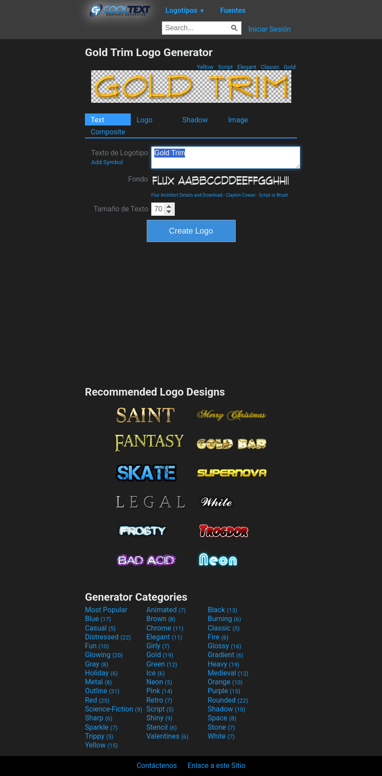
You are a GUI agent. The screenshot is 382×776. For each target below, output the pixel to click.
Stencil (161, 727)
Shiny (159, 718)
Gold (289, 67)
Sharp (99, 718)
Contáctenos (157, 765)
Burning (224, 618)
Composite (108, 132)
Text (97, 120)
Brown (160, 618)
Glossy (224, 646)
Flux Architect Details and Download (186, 195)
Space (222, 718)
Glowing (104, 655)
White (221, 736)
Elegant (247, 67)
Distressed (108, 637)
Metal (98, 682)
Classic (270, 67)
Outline (102, 691)
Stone (221, 727)
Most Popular (106, 610)
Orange (225, 682)
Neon (159, 682)
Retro (159, 700)
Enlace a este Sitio (216, 765)
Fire (218, 637)
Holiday (101, 673)
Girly (157, 646)
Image (238, 120)
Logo (145, 120)
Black (222, 610)
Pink (159, 691)
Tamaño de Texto (120, 209)
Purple (224, 691)
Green (161, 664)
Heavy (223, 664)
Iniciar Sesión (269, 29)
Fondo (138, 179)
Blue (98, 618)
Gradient (225, 655)
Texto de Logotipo (119, 157)
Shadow (195, 120)
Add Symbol (107, 162)
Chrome (165, 628)
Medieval (228, 673)
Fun (97, 646)
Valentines (167, 736)
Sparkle (101, 727)
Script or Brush (273, 195)
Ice (155, 673)
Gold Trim (225, 157)
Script (225, 67)
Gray (96, 664)
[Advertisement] (42, 179)
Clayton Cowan (241, 195)
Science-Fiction (113, 709)
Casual (100, 628)
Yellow (205, 67)
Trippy (99, 736)
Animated (166, 610)
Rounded (228, 700)
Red (97, 700)
